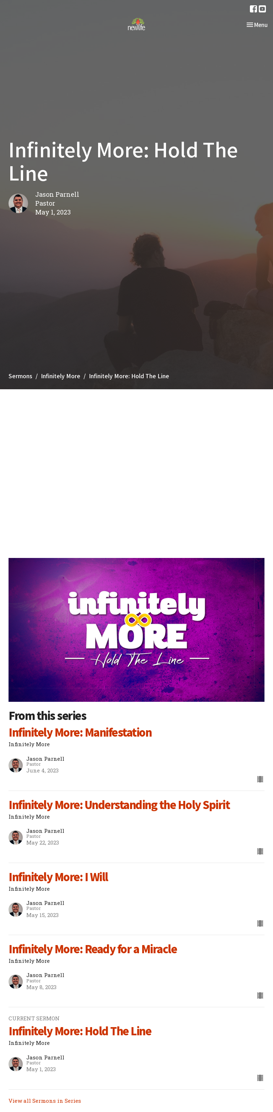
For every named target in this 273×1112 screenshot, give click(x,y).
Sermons (20, 375)
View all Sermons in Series (45, 1100)
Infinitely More (60, 375)
